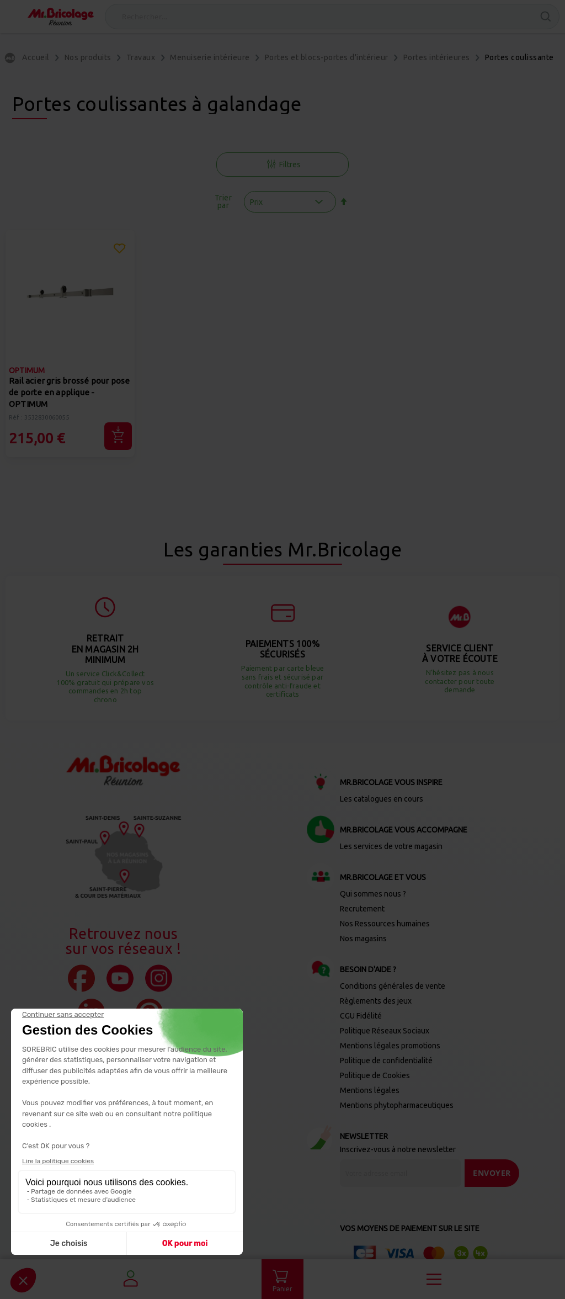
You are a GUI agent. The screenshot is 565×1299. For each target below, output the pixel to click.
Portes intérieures (436, 57)
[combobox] (332, 16)
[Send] (492, 1173)
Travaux (141, 57)
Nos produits (88, 57)
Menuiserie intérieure (210, 57)
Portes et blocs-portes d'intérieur (326, 57)
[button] (120, 250)
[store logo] (61, 16)
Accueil (36, 57)
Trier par (223, 201)
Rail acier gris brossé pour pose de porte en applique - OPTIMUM (69, 392)
